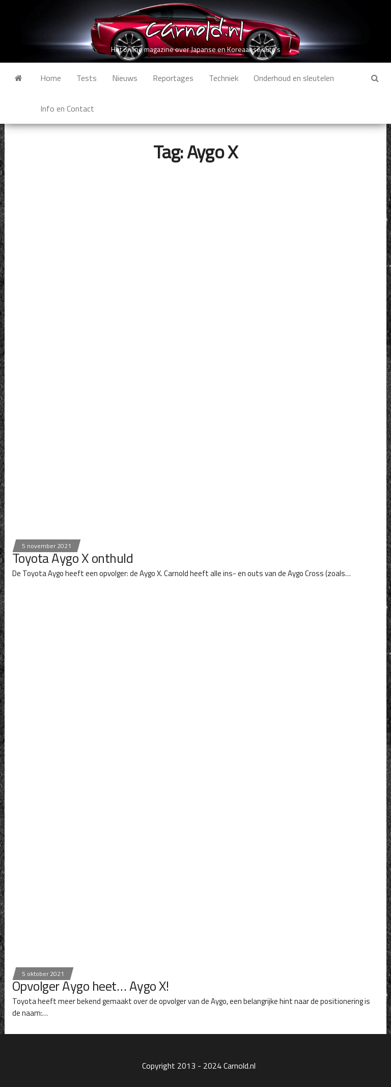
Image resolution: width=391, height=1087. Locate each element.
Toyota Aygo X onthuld (72, 558)
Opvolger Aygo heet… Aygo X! (90, 986)
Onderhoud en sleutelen (294, 78)
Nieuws (124, 78)
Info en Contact (67, 108)
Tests (86, 78)
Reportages (173, 78)
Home (50, 78)
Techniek (223, 78)
